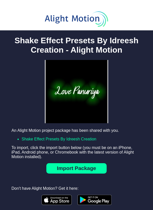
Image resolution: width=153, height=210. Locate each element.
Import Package (76, 168)
